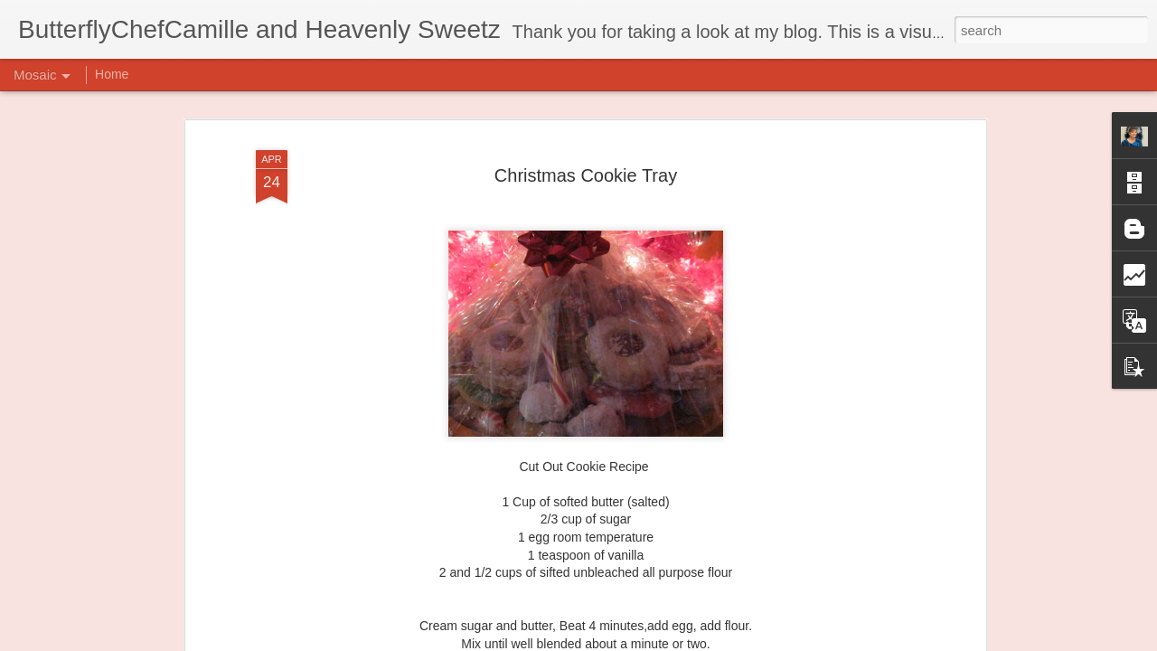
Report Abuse (688, 641)
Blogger (635, 641)
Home (111, 74)
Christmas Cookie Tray (585, 152)
